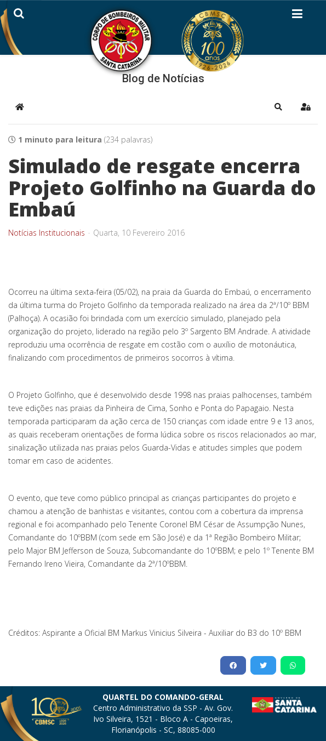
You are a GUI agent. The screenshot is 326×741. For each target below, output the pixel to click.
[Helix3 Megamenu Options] (297, 16)
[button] (278, 106)
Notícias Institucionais (46, 233)
